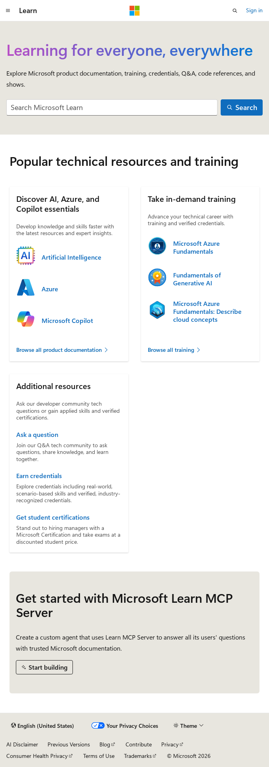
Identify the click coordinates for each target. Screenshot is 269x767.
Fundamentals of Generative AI (197, 279)
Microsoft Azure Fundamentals (196, 247)
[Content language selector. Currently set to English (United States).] (42, 726)
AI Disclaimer (22, 744)
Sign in (254, 10)
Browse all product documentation (62, 349)
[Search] (242, 107)
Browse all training (174, 349)
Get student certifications (53, 517)
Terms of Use (98, 755)
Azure (50, 289)
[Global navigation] (8, 11)
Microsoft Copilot (67, 321)
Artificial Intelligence (71, 257)
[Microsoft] (135, 11)
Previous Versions (69, 744)
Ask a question (37, 435)
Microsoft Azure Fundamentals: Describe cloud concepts (207, 311)
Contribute (139, 744)
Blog (104, 744)
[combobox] (111, 107)
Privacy (170, 744)
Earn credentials (39, 476)
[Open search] (235, 11)
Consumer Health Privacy (37, 755)
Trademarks (138, 755)
